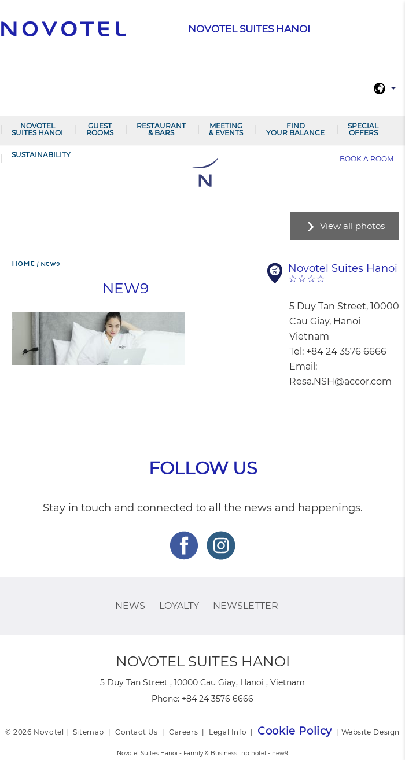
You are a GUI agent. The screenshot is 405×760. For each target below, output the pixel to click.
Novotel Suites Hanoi (37, 129)
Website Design (370, 732)
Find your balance (295, 129)
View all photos (352, 225)
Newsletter (245, 605)
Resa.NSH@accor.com (340, 381)
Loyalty (179, 605)
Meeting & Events (226, 129)
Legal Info (227, 732)
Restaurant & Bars (161, 129)
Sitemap (88, 732)
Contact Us (136, 732)
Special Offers (363, 129)
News (130, 605)
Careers (183, 732)
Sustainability (41, 154)
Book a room (366, 158)
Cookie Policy (294, 731)
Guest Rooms (99, 129)
